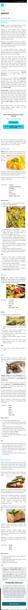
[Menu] (25, 5)
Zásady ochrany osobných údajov (14, 599)
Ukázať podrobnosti (14, 607)
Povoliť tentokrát (13, 122)
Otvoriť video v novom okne (13, 131)
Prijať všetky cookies (14, 603)
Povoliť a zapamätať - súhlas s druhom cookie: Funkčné (13, 127)
